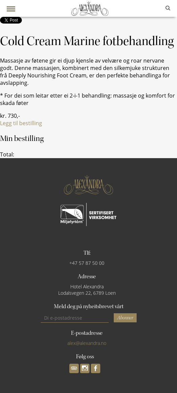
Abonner (125, 318)
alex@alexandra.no (86, 343)
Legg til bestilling (21, 123)
